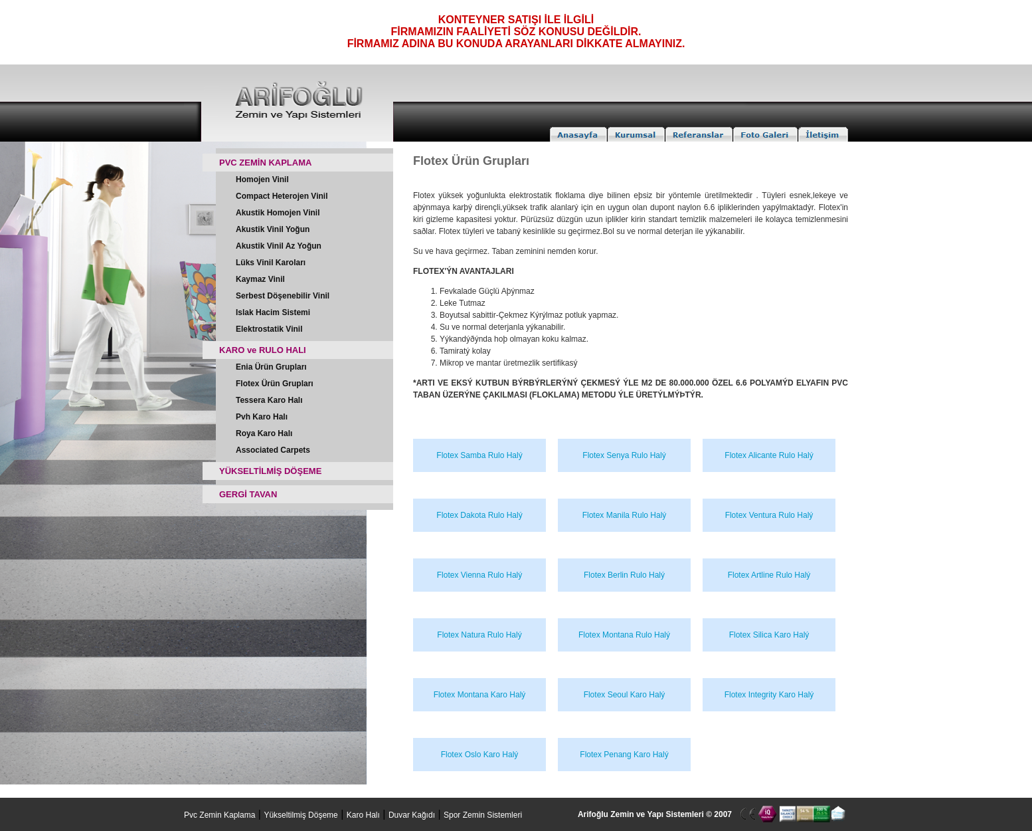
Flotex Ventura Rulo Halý (769, 515)
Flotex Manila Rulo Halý (624, 515)
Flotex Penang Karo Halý (624, 754)
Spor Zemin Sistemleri (483, 815)
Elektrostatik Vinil (269, 329)
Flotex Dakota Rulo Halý (479, 515)
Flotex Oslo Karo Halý (480, 754)
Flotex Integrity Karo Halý (769, 694)
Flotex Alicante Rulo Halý (769, 455)
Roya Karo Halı (264, 433)
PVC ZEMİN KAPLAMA (265, 163)
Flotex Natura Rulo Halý (479, 635)
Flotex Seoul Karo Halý (624, 694)
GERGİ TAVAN (248, 494)
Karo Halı (363, 815)
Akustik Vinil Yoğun (272, 229)
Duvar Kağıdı (411, 815)
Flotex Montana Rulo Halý (624, 635)
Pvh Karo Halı (262, 416)
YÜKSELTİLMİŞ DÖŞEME (270, 471)
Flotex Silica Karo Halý (769, 635)
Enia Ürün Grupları (271, 367)
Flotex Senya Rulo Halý (623, 455)
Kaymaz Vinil (260, 279)
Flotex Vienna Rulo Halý (480, 575)
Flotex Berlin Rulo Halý (624, 575)
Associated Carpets (273, 450)
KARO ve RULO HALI (262, 350)
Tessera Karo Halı (269, 400)
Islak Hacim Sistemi (273, 312)
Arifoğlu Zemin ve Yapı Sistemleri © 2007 (655, 814)
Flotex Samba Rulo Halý (479, 455)
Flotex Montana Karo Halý (480, 694)
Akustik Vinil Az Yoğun (278, 246)
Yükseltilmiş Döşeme (300, 815)
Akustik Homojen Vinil (277, 212)
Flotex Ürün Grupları (274, 383)
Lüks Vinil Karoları (270, 262)
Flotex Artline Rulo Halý (769, 575)
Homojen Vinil (262, 179)
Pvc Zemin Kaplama (219, 815)
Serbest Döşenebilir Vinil (282, 295)
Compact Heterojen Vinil (281, 196)
